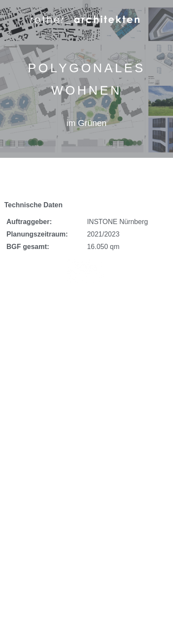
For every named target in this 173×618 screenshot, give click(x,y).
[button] (86, 7)
